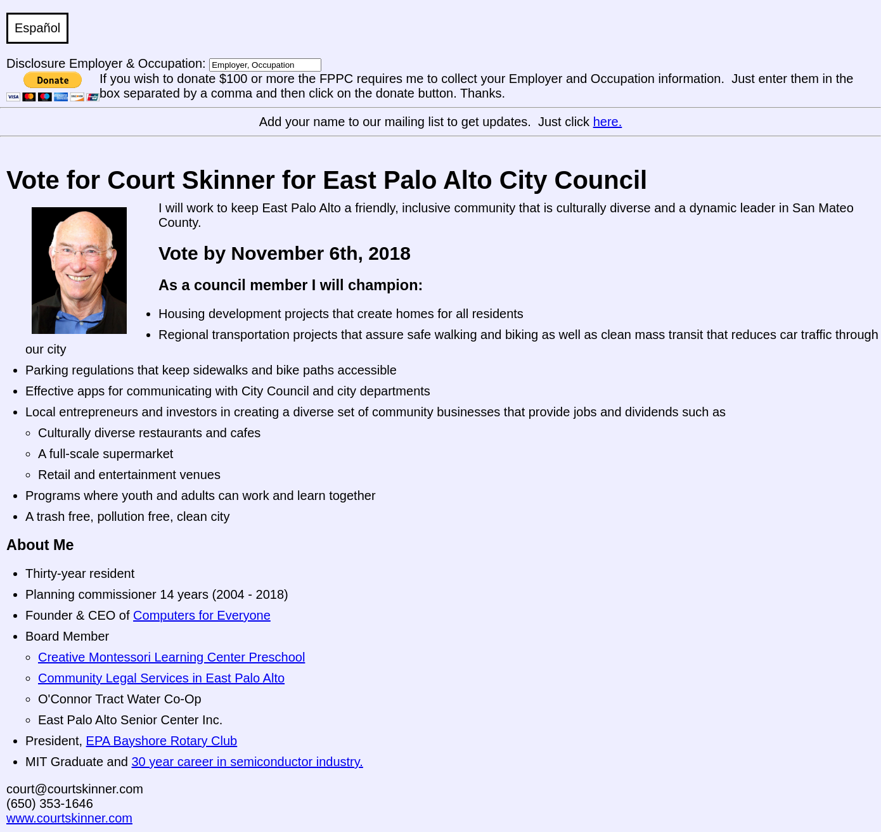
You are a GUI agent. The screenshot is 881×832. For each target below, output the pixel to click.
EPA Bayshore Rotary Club (162, 741)
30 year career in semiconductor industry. (247, 762)
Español (37, 28)
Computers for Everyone (202, 615)
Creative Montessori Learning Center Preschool (171, 657)
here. (607, 122)
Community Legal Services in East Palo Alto (161, 678)
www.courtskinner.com (69, 818)
